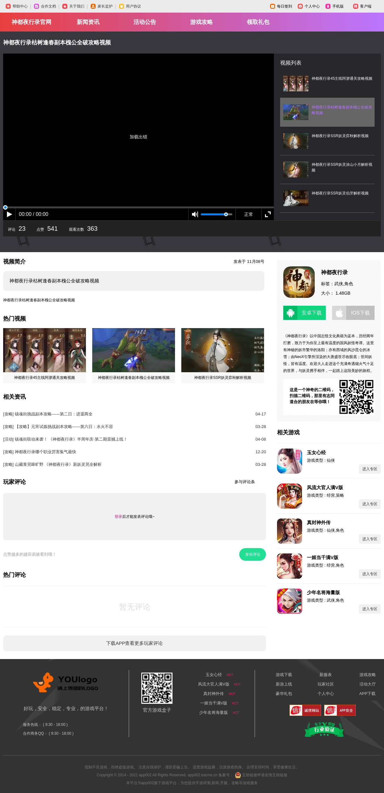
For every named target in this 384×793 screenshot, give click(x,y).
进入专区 (369, 469)
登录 (118, 516)
